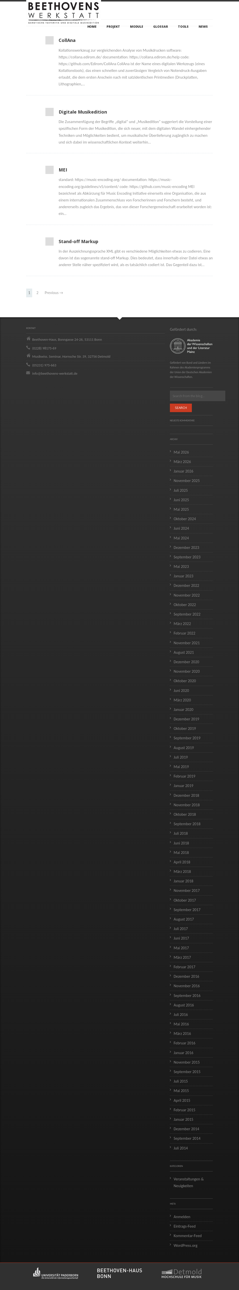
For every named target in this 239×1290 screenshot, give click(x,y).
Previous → (54, 292)
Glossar (160, 26)
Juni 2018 (181, 843)
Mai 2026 (181, 452)
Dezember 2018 (186, 795)
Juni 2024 (181, 528)
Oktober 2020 (185, 680)
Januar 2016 (183, 1052)
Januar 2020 (183, 709)
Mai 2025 (181, 509)
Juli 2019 (181, 757)
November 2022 (187, 595)
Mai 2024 (181, 538)
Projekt (113, 26)
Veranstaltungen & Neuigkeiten (189, 1182)
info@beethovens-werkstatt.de (54, 373)
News (203, 26)
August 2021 (184, 652)
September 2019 (187, 738)
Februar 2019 (184, 776)
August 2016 (184, 1005)
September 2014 (187, 1138)
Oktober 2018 (185, 814)
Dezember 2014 (186, 1129)
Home (92, 26)
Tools (183, 26)
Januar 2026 (183, 471)
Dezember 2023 (186, 547)
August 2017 (184, 919)
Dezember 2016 (186, 976)
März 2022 (182, 623)
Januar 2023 (183, 576)
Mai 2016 (181, 1024)
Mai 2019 (181, 766)
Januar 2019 (183, 785)
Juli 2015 (181, 1081)
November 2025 (187, 480)
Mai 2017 (181, 948)
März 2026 (182, 461)
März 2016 (182, 1033)
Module (136, 26)
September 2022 (187, 614)
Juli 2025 (181, 490)
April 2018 (182, 862)
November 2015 (187, 1062)
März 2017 (182, 957)
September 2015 (187, 1071)
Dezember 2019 (186, 719)
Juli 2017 (181, 928)
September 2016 (187, 995)
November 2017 (187, 890)
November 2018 (187, 805)
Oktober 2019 (185, 728)
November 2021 (187, 643)
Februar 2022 (184, 633)
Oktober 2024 (185, 518)
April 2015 (182, 1100)
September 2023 (187, 557)
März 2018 (182, 871)
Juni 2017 (181, 938)
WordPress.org (185, 1245)
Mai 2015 (181, 1090)
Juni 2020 (181, 690)
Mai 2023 (181, 566)
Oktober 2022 (185, 604)
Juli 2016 (181, 1014)
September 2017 (187, 909)
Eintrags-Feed (185, 1226)
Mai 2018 (181, 852)
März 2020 (182, 700)
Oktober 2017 (185, 900)
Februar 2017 (184, 967)
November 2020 (187, 671)
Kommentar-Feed (188, 1235)
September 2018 (187, 823)
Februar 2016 (184, 1043)
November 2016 (187, 985)
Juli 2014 (181, 1148)
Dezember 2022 (186, 585)
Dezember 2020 (186, 661)
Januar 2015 (183, 1119)
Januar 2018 (183, 881)
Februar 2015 (184, 1110)
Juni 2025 (181, 499)
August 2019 (184, 747)
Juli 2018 (181, 833)
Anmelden (182, 1216)
